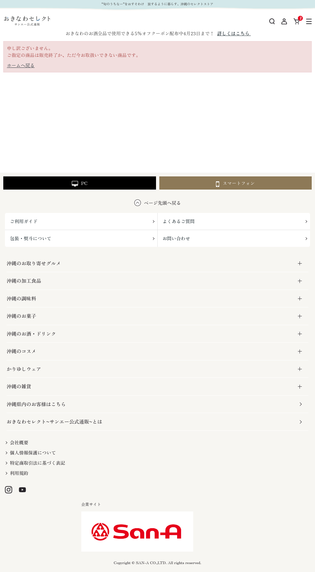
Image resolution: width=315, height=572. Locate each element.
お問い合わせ (176, 238)
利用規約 (19, 473)
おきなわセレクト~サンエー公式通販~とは (54, 421)
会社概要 (19, 442)
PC (80, 183)
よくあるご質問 (179, 221)
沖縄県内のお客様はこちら (36, 404)
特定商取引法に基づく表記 (37, 462)
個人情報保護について (33, 452)
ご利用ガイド (24, 221)
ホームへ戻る (21, 65)
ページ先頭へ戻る (162, 202)
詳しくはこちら (234, 33)
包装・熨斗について (30, 238)
